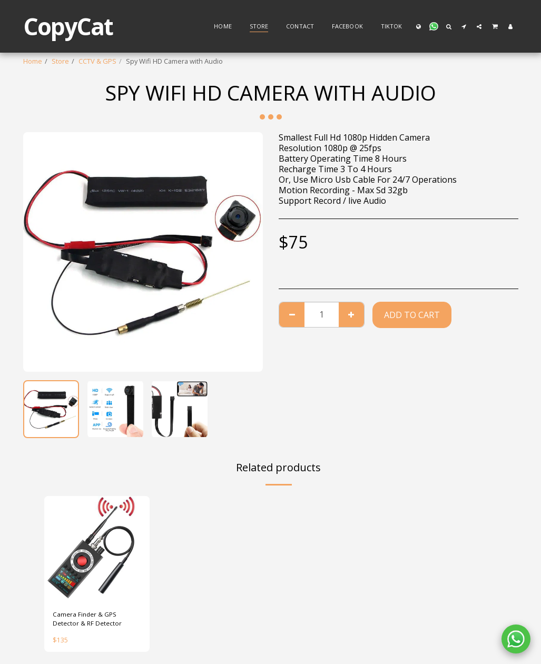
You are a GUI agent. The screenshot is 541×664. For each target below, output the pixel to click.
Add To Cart (412, 315)
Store (60, 61)
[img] (97, 548)
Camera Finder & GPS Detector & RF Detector (88, 619)
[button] (433, 26)
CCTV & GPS (97, 61)
